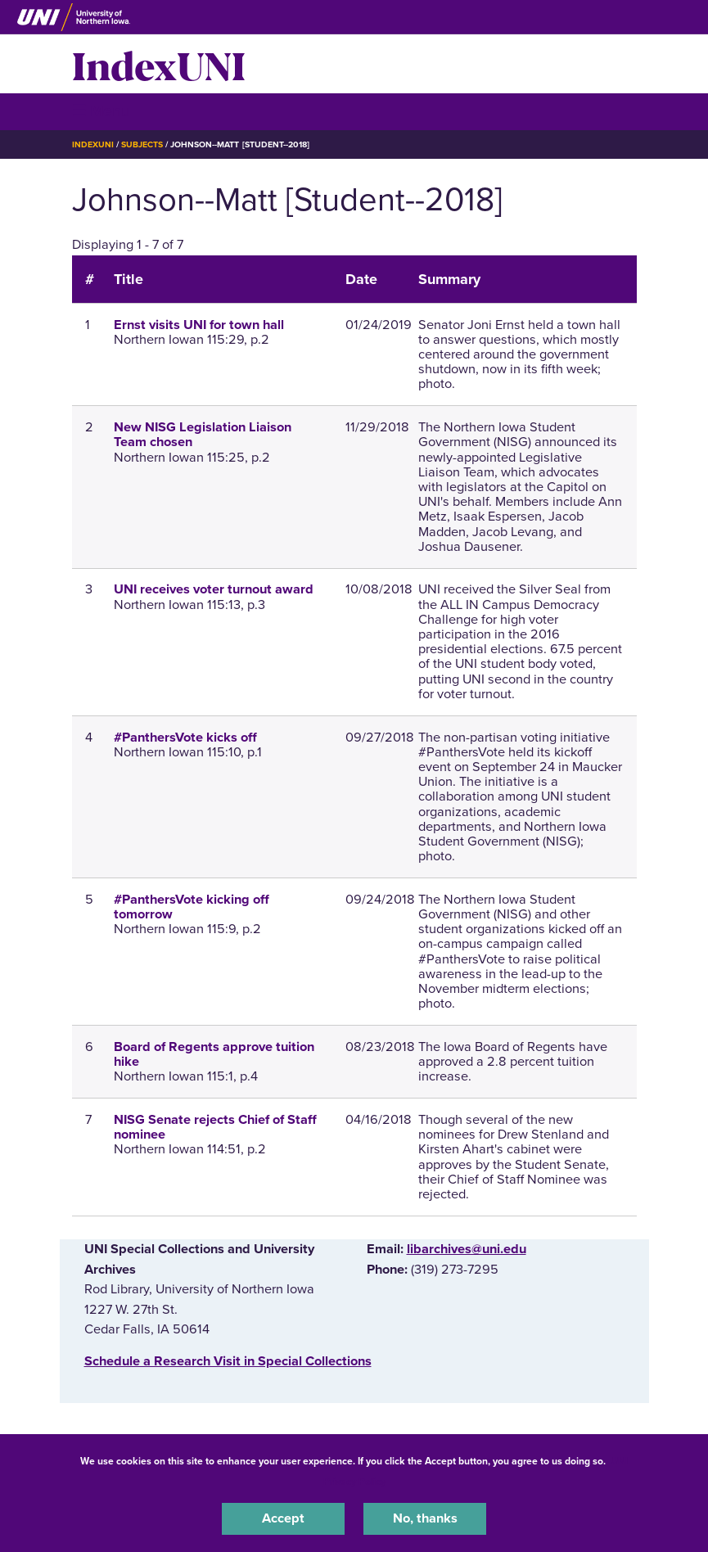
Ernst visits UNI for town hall (199, 325)
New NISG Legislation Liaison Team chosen (202, 434)
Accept (283, 1518)
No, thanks (425, 1518)
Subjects (142, 144)
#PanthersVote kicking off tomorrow (191, 907)
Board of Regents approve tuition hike (214, 1054)
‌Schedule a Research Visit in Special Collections (228, 1361)
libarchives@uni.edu (466, 1249)
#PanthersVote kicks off (185, 737)
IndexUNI (159, 64)
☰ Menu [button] (101, 111)
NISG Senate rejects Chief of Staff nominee (215, 1127)
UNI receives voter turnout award (213, 589)
